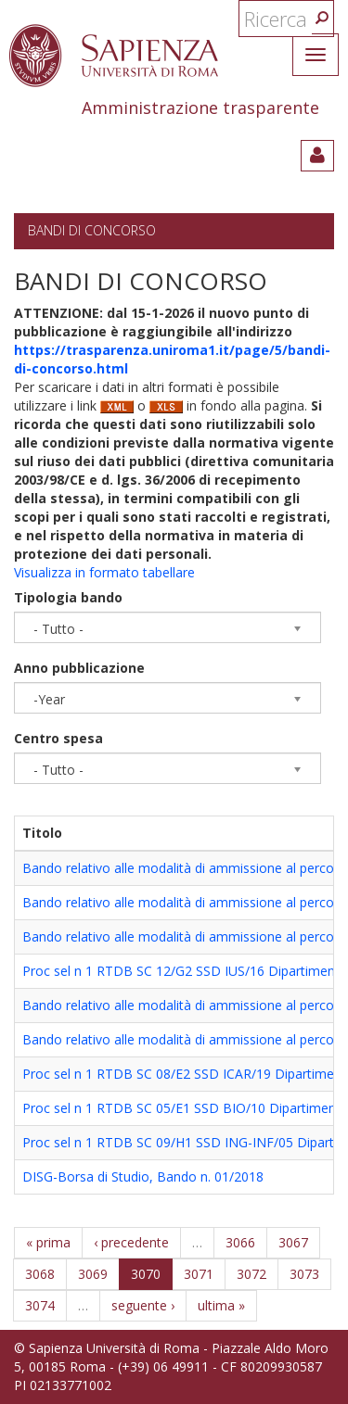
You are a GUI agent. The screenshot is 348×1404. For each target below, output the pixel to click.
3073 (304, 1274)
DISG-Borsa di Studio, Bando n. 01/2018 (143, 1176)
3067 (293, 1242)
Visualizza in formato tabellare (104, 572)
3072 (251, 1274)
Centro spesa (58, 738)
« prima (48, 1242)
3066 (240, 1242)
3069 (93, 1274)
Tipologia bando (68, 597)
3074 (40, 1305)
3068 (40, 1274)
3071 (198, 1274)
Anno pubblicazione (79, 668)
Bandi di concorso (92, 230)
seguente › (142, 1305)
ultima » (221, 1305)
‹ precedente (131, 1242)
